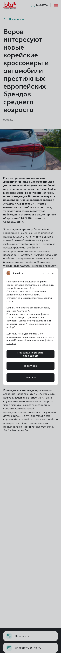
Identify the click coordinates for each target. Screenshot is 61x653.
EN (48, 273)
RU (53, 273)
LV (43, 273)
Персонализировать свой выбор (30, 354)
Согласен (30, 377)
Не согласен (30, 365)
